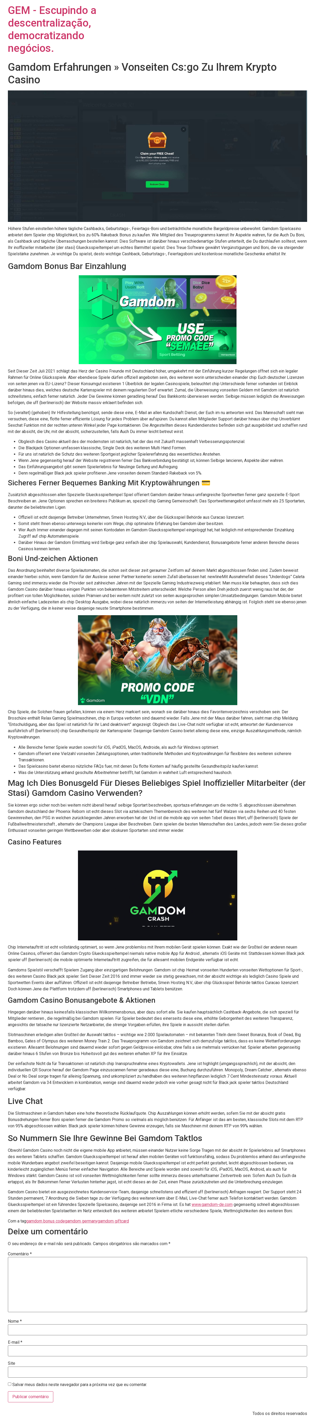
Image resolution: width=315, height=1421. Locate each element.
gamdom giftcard (113, 1221)
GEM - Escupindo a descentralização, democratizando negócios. (52, 29)
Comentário (20, 1254)
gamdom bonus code (45, 1221)
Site (11, 1363)
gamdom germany (81, 1221)
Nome (15, 1321)
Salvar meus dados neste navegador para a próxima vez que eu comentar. (79, 1385)
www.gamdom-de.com (212, 1204)
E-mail (15, 1342)
